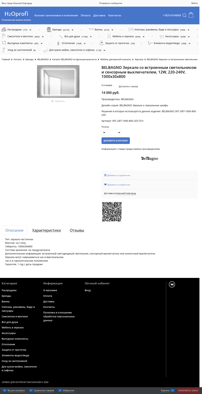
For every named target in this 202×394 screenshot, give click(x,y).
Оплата (85, 15)
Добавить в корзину (116, 140)
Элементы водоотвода (15, 355)
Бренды (6, 295)
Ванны (6, 301)
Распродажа (9, 290)
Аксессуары (9, 333)
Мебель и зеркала (13, 327)
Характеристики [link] (46, 230)
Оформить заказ (188, 390)
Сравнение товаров (44, 390)
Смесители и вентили (15, 316)
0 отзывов (107, 85)
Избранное (68, 390)
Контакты (114, 15)
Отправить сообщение (110, 3)
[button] (119, 132)
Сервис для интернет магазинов (21, 382)
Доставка (99, 15)
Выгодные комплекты (15, 338)
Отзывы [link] (77, 230)
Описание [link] (14, 230)
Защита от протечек (14, 349)
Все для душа (10, 321)
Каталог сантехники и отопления (56, 15)
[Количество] (111, 132)
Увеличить (60, 101)
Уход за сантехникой (14, 361)
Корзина (165, 390)
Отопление (8, 344)
